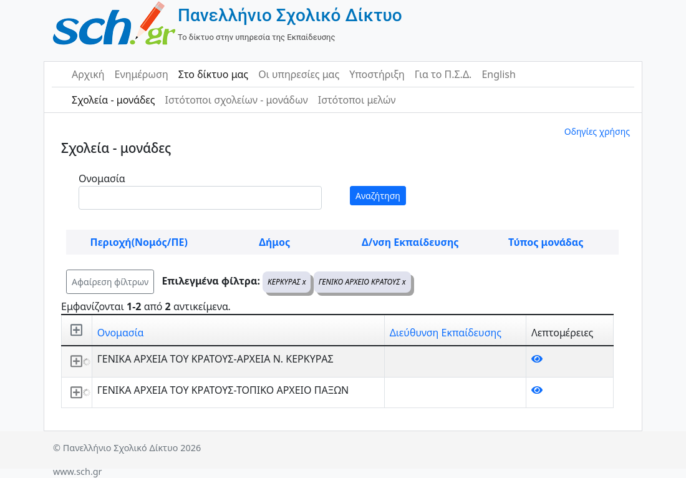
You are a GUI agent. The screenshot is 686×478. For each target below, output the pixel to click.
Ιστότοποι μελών (357, 100)
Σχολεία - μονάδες (113, 100)
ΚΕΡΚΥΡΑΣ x (287, 281)
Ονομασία (102, 178)
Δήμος (274, 242)
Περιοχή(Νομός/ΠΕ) (139, 242)
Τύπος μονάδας (545, 242)
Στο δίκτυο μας (213, 74)
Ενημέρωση (141, 74)
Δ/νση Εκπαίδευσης (410, 242)
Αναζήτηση (377, 196)
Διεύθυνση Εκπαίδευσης (445, 332)
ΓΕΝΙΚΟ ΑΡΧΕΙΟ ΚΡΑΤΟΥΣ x (362, 281)
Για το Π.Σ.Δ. (443, 74)
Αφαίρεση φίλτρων (110, 282)
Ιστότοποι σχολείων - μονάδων (236, 100)
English (498, 74)
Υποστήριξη (377, 74)
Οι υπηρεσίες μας (298, 74)
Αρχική (88, 74)
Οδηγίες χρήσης (597, 131)
